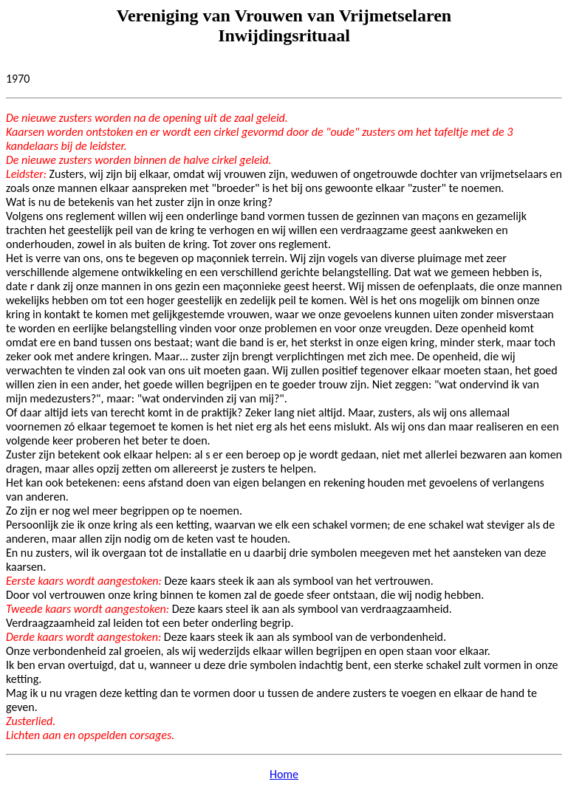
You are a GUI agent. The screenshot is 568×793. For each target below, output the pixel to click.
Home (284, 774)
